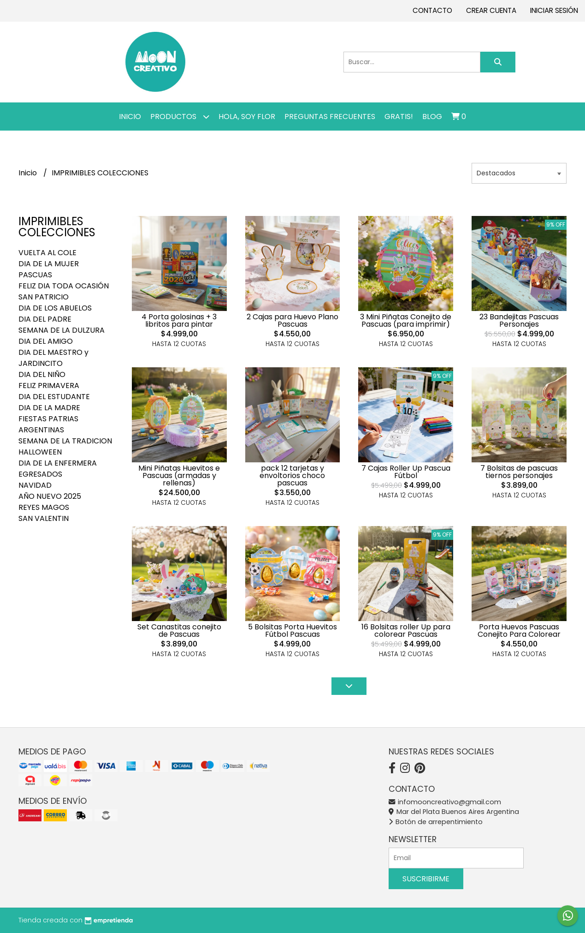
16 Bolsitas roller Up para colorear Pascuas (405, 631)
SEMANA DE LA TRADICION (65, 441)
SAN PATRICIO (43, 297)
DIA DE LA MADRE (49, 407)
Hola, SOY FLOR (247, 116)
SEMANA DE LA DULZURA (61, 330)
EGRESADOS (40, 474)
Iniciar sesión (554, 10)
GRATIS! (398, 116)
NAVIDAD (35, 485)
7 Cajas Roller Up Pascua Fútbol (405, 472)
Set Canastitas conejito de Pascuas (179, 631)
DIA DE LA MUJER (48, 263)
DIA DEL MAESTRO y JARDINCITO (53, 358)
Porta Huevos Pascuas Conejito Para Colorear (519, 631)
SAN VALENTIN (43, 518)
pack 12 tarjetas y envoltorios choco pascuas (292, 475)
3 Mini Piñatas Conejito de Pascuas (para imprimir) (405, 320)
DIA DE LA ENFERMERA (57, 463)
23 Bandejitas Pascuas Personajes (519, 320)
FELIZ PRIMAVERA (48, 385)
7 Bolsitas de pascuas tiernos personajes (519, 472)
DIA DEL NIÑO (41, 374)
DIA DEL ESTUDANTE (54, 396)
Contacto (432, 10)
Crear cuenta (491, 10)
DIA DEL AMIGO (45, 341)
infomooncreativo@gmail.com (445, 802)
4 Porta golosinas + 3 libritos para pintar (179, 320)
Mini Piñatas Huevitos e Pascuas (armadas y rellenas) (179, 475)
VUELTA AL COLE (47, 252)
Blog (432, 116)
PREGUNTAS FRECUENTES (329, 116)
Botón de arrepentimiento (436, 821)
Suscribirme (425, 878)
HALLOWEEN (40, 452)
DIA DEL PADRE (44, 319)
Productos (179, 116)
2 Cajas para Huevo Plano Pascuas (292, 320)
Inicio (130, 116)
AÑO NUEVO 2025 (49, 496)
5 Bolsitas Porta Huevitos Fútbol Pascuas (292, 631)
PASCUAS (35, 274)
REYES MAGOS (43, 507)
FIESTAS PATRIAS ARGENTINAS (48, 424)
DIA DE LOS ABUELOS (55, 308)
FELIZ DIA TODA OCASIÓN (63, 286)
